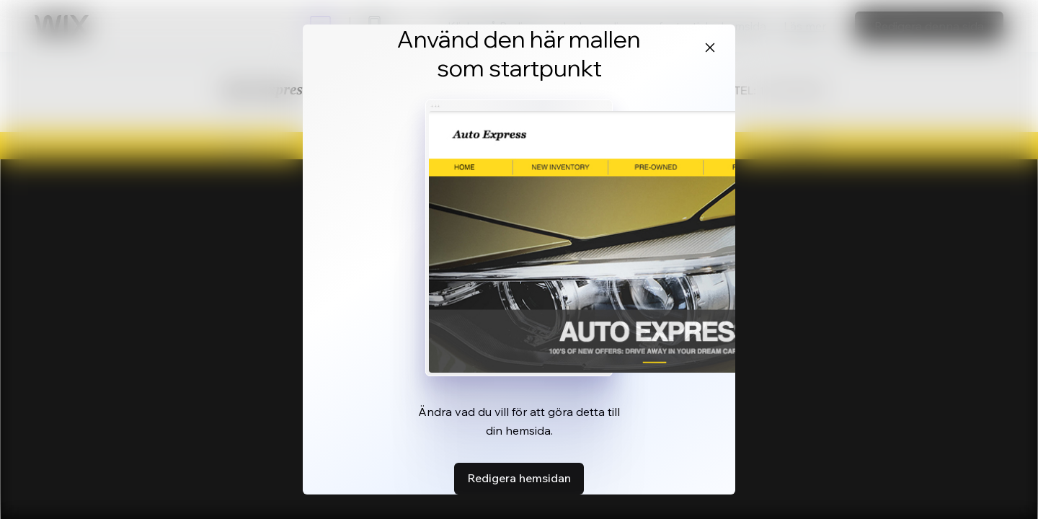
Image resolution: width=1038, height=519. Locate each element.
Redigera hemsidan (519, 478)
